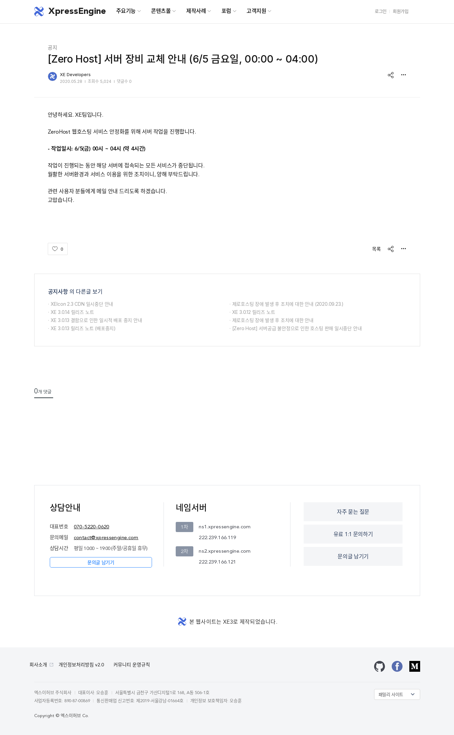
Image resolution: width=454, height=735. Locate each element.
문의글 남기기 (100, 562)
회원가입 (400, 11)
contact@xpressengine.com (106, 538)
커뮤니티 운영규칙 (131, 665)
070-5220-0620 (91, 527)
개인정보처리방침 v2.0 (81, 665)
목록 (376, 249)
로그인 (381, 11)
